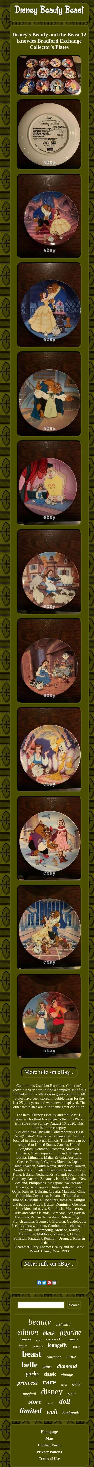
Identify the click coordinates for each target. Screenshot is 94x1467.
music (50, 1403)
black (49, 1333)
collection (53, 1357)
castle (64, 1384)
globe (76, 1384)
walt (52, 1411)
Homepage (49, 1432)
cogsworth (54, 1339)
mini (38, 1339)
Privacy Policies (49, 1452)
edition (27, 1332)
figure (23, 1346)
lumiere (72, 1339)
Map (49, 1438)
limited (31, 1410)
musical (29, 1393)
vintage (67, 1374)
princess (27, 1382)
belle (30, 1364)
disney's (37, 1346)
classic (50, 1374)
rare (49, 1382)
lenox (71, 1356)
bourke (25, 1339)
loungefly (57, 1345)
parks (32, 1373)
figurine (70, 1332)
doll (64, 1401)
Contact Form (49, 1445)
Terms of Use (49, 1459)
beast (31, 1354)
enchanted (63, 1324)
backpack (70, 1412)
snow (47, 1366)
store (34, 1401)
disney (52, 1391)
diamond (67, 1366)
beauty (39, 1321)
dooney (76, 1346)
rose (72, 1393)
